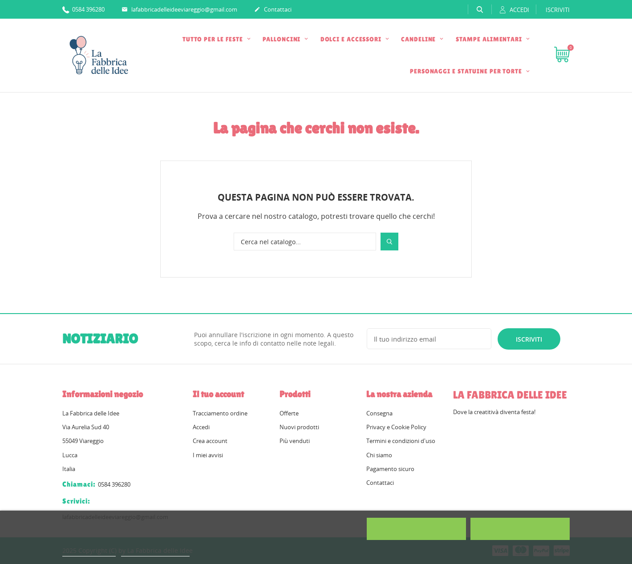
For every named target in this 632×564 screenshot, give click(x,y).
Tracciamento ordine (220, 413)
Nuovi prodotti (299, 427)
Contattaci (273, 9)
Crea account (210, 441)
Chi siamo (379, 455)
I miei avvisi (208, 455)
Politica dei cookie (89, 552)
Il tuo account (218, 394)
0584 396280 (83, 9)
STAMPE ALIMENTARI (490, 39)
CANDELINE (419, 39)
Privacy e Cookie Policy (396, 427)
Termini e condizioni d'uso (400, 441)
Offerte (289, 413)
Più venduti (295, 441)
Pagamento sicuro (390, 469)
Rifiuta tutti (416, 528)
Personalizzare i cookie (155, 552)
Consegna (379, 413)
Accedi (201, 427)
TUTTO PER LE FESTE (213, 39)
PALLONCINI (282, 39)
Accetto (520, 528)
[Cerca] (305, 241)
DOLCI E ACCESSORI (351, 39)
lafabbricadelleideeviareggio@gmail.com (179, 9)
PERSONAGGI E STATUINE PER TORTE (467, 71)
